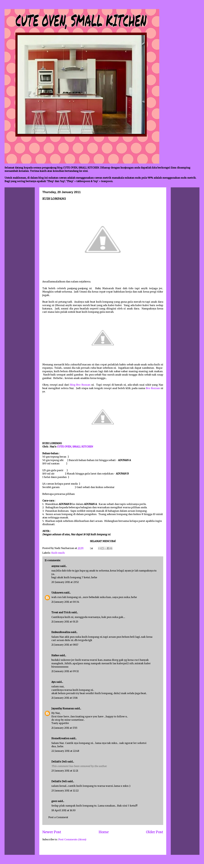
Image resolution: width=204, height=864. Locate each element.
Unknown (57, 592)
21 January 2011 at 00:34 (65, 601)
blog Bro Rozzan (80, 384)
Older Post (154, 832)
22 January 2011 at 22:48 (65, 750)
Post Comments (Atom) (72, 839)
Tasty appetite (60, 723)
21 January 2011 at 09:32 (65, 671)
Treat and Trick (61, 612)
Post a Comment (58, 817)
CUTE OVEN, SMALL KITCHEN (75, 446)
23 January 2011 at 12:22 (65, 790)
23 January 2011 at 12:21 (64, 770)
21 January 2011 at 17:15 (64, 727)
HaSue (55, 655)
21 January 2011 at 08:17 (64, 644)
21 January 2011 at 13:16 (64, 697)
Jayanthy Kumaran (62, 708)
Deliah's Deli (59, 761)
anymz (55, 566)
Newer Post (51, 832)
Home (104, 832)
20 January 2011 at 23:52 (65, 582)
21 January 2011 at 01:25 (64, 621)
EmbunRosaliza (60, 632)
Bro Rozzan (153, 388)
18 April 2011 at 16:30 (63, 810)
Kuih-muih (58, 552)
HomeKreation (60, 738)
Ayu (53, 681)
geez (54, 801)
